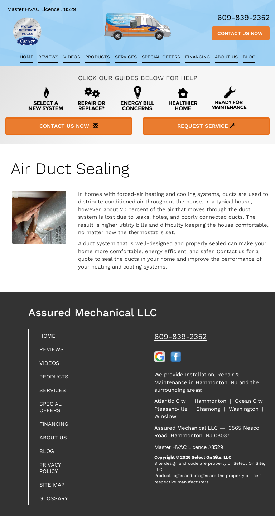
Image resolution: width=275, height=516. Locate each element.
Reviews (48, 56)
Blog (249, 56)
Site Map (51, 485)
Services (126, 56)
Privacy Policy (50, 468)
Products (97, 56)
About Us (226, 56)
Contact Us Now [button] (240, 33)
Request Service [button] (206, 126)
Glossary (53, 498)
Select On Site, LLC (211, 457)
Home (26, 56)
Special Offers (161, 56)
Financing (197, 56)
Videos (71, 56)
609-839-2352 (180, 336)
